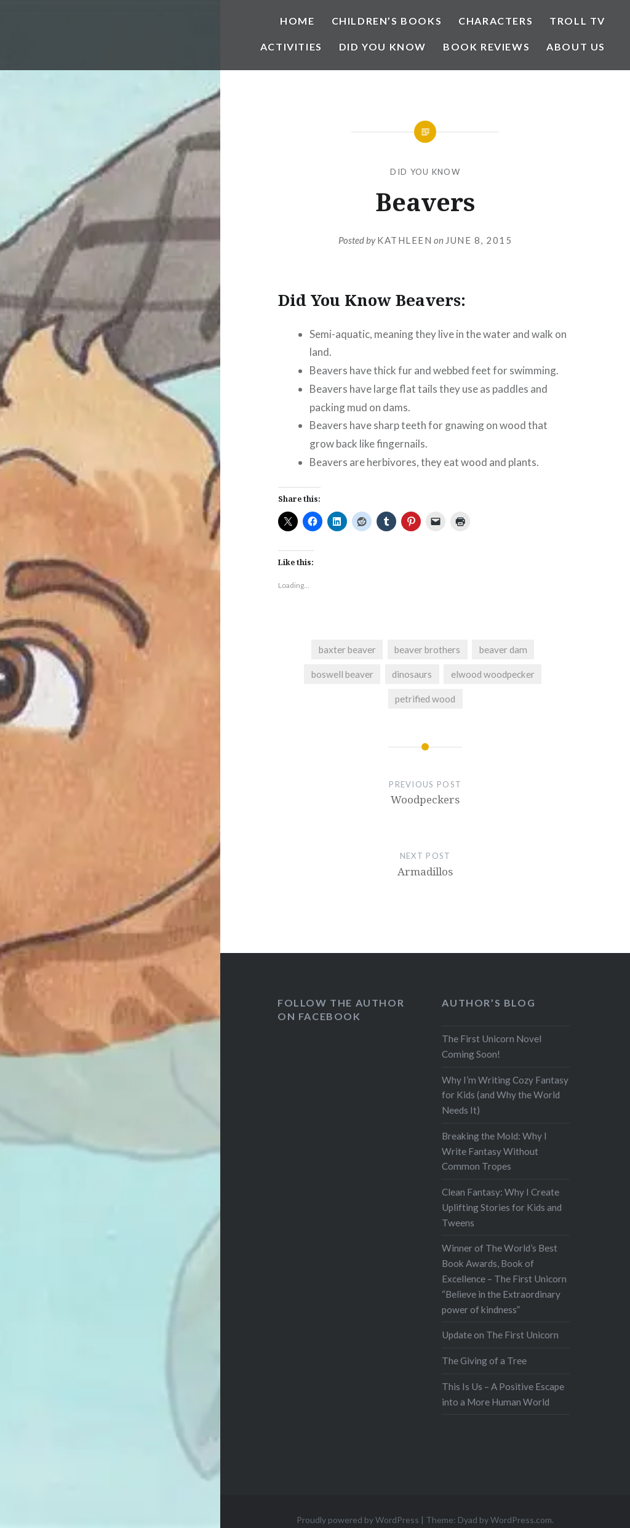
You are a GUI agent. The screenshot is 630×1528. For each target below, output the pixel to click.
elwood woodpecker (493, 674)
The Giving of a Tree (484, 1360)
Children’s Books (387, 20)
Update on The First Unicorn (500, 1334)
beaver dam (503, 649)
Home (297, 20)
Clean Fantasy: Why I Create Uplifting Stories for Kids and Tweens (502, 1207)
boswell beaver (342, 674)
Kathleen (404, 240)
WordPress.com (521, 1519)
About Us (575, 46)
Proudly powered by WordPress (358, 1519)
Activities (291, 46)
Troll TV (577, 20)
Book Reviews (486, 46)
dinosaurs (412, 674)
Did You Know (382, 46)
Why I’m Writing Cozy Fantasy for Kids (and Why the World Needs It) (505, 1095)
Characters (495, 20)
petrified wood (425, 698)
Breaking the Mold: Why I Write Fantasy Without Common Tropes (494, 1151)
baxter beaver (347, 649)
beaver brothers (427, 649)
